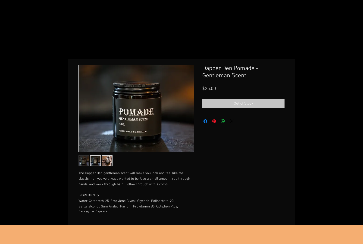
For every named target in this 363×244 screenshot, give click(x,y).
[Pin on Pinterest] (214, 121)
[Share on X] (232, 121)
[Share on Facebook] (205, 121)
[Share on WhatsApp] (223, 121)
